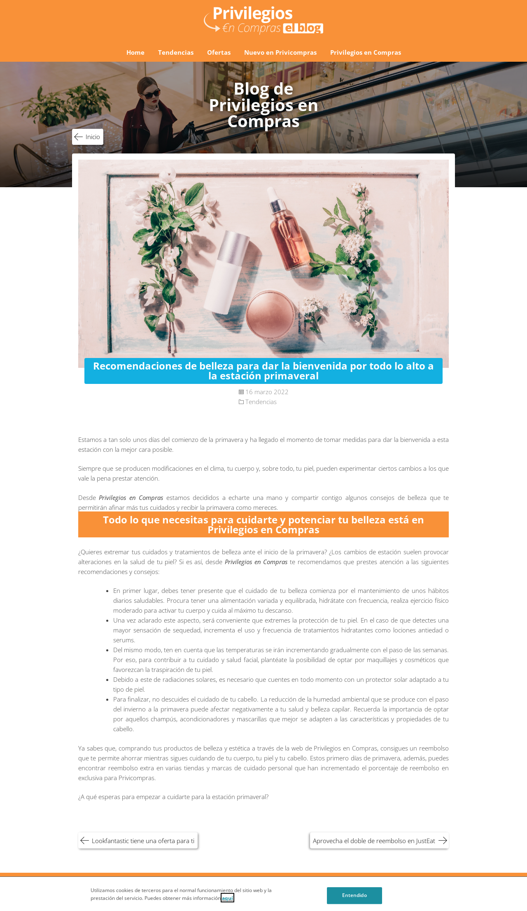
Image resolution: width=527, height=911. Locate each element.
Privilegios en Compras (365, 52)
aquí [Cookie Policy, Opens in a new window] (227, 900)
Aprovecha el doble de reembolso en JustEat (374, 841)
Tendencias (176, 52)
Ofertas (219, 52)
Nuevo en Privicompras (280, 52)
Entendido (354, 897)
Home (135, 52)
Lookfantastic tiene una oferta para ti (143, 841)
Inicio (93, 136)
